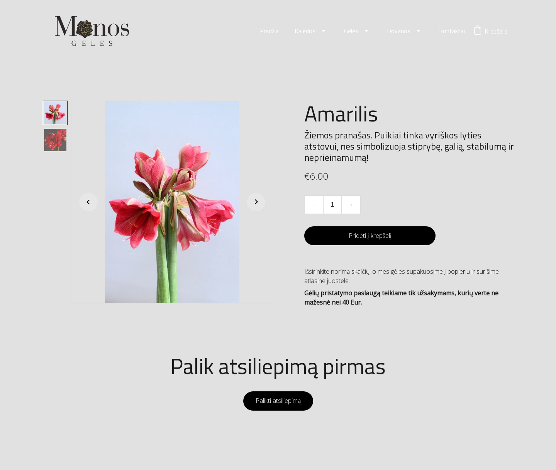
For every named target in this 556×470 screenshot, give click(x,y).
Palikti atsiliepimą (278, 400)
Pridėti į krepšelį (370, 235)
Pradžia (269, 31)
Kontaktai (452, 31)
